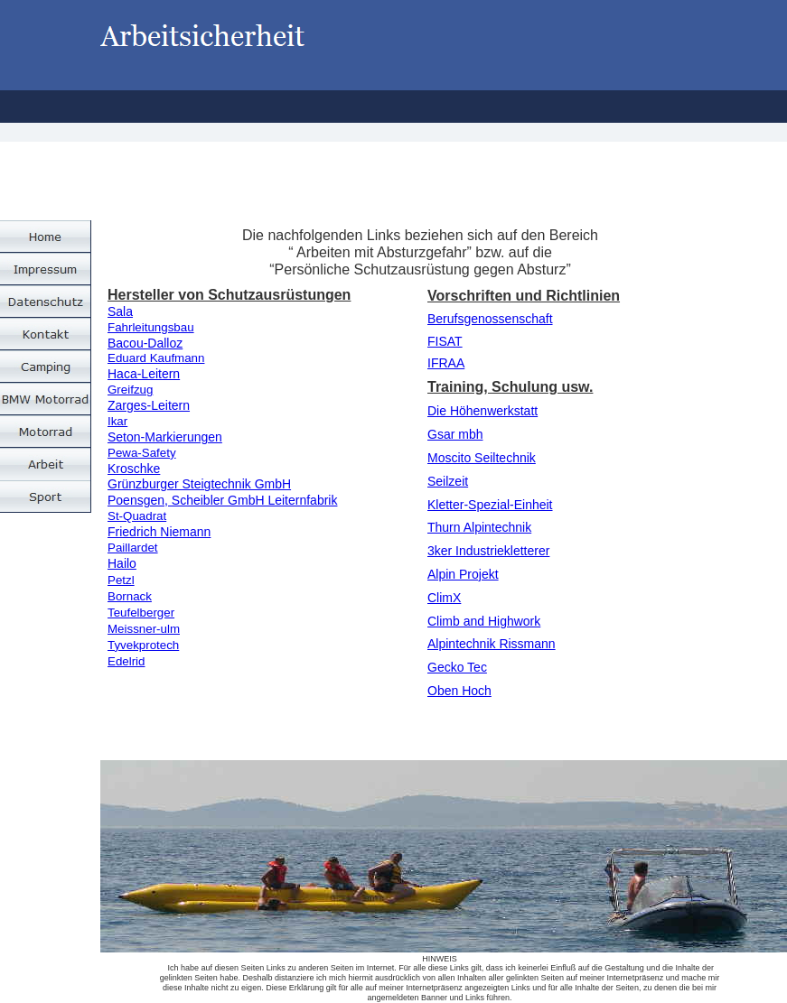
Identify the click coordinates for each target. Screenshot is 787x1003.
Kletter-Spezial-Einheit (490, 504)
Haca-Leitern (144, 374)
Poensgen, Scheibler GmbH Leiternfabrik (222, 500)
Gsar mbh (455, 434)
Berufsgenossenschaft (490, 318)
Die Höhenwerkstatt (482, 411)
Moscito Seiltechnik (481, 457)
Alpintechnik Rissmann (491, 643)
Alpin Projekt (463, 574)
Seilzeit (447, 481)
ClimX (444, 597)
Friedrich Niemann (159, 532)
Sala (120, 311)
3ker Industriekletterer (488, 550)
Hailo (122, 563)
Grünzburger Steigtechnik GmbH (199, 484)
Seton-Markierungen (165, 437)
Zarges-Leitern (149, 405)
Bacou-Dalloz (145, 343)
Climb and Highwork (483, 621)
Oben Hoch (459, 690)
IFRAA (445, 363)
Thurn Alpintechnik (479, 527)
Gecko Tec (457, 667)
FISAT (445, 341)
